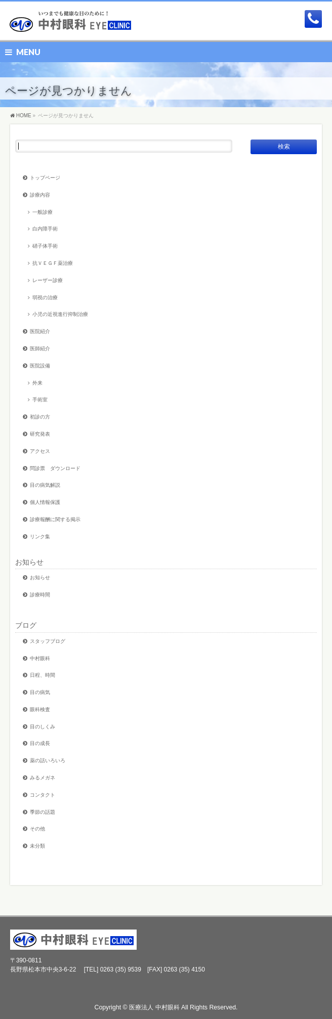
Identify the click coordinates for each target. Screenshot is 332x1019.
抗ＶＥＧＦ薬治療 (52, 263)
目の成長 (40, 743)
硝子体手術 (45, 246)
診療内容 (40, 195)
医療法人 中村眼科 (154, 1007)
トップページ (45, 177)
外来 (37, 383)
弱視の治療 (45, 297)
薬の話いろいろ (47, 760)
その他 (37, 828)
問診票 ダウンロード (55, 468)
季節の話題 (42, 812)
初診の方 (40, 417)
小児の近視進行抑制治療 (60, 314)
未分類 (37, 846)
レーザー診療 (47, 280)
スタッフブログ (47, 641)
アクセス (40, 451)
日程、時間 (42, 675)
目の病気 (40, 692)
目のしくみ (42, 726)
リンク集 (40, 536)
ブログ (25, 625)
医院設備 (40, 365)
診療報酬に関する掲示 (55, 519)
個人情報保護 (45, 502)
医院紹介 (40, 331)
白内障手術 (45, 228)
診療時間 (40, 594)
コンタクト (42, 795)
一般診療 (42, 212)
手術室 (40, 399)
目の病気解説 (45, 485)
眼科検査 (40, 709)
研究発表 (40, 434)
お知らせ (29, 562)
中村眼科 (40, 658)
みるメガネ (42, 777)
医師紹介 (40, 348)
